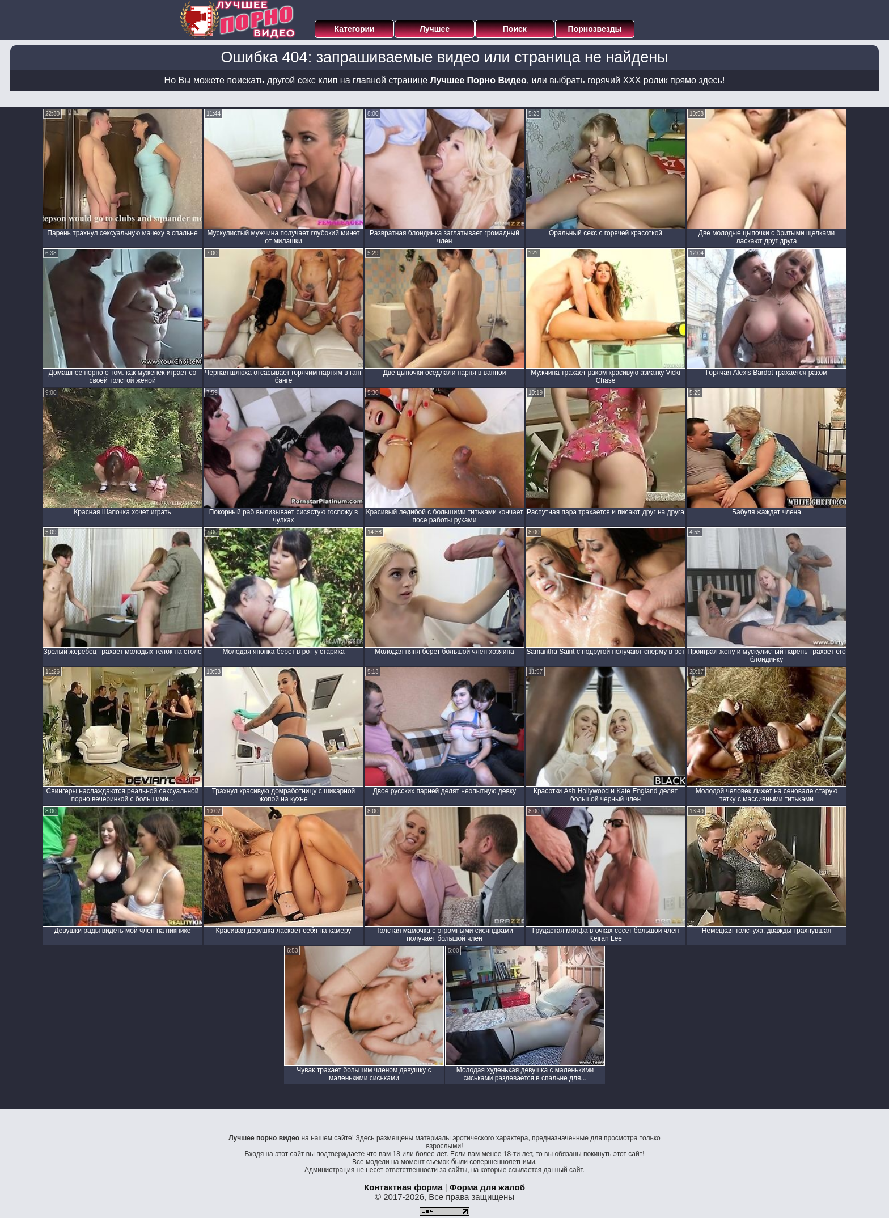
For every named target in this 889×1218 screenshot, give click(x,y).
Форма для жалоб (487, 1187)
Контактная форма (403, 1187)
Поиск (515, 28)
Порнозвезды (595, 28)
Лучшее (435, 28)
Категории (355, 28)
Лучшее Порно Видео (478, 80)
